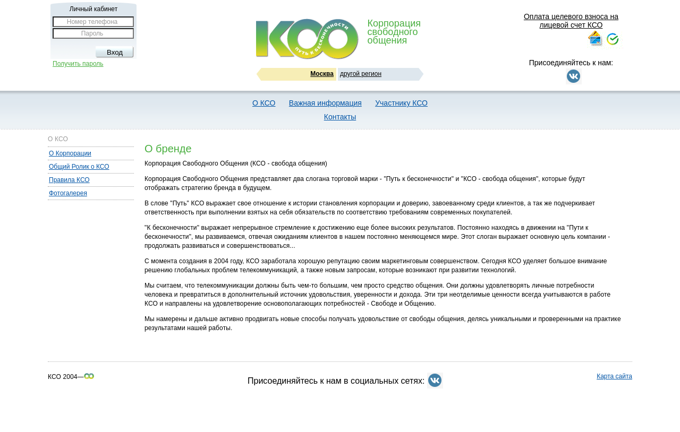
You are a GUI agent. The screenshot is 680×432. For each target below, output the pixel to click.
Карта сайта (614, 376)
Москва (322, 73)
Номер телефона (92, 21)
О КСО (263, 103)
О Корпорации (70, 153)
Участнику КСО (401, 103)
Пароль (92, 33)
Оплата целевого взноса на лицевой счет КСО (571, 20)
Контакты (340, 117)
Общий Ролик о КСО (79, 166)
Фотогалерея (68, 193)
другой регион (360, 73)
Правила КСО (69, 180)
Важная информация (325, 103)
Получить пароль (78, 63)
